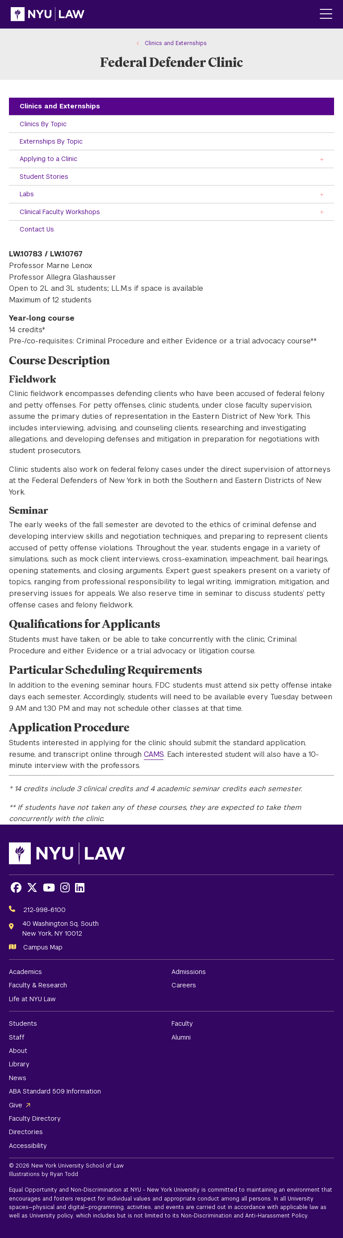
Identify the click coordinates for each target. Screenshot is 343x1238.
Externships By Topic (51, 141)
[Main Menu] (326, 14)
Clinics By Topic (43, 124)
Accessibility (28, 1146)
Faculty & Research (38, 985)
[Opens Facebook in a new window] (16, 887)
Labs (27, 194)
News (17, 1078)
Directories (26, 1132)
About (18, 1051)
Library (19, 1064)
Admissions (189, 972)
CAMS (153, 754)
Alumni (181, 1037)
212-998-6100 (44, 910)
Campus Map (43, 947)
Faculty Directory (35, 1118)
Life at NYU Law (32, 999)
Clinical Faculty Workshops (60, 212)
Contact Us (37, 229)
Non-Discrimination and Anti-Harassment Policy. (245, 1215)
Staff (17, 1037)
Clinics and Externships (60, 106)
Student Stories (44, 177)
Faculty (182, 1023)
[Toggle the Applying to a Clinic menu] (322, 158)
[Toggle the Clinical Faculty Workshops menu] (322, 211)
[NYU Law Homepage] (47, 14)
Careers (184, 985)
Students (23, 1023)
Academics (25, 972)
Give (15, 1105)
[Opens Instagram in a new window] (65, 887)
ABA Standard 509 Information (55, 1091)
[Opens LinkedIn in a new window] (79, 887)
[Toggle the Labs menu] (322, 193)
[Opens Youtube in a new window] (49, 887)
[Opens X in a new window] (32, 887)
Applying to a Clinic (48, 159)
